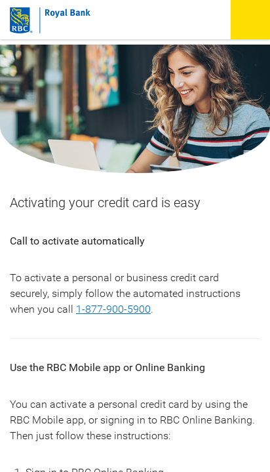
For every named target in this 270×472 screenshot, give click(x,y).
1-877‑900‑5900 (113, 309)
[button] (250, 19)
